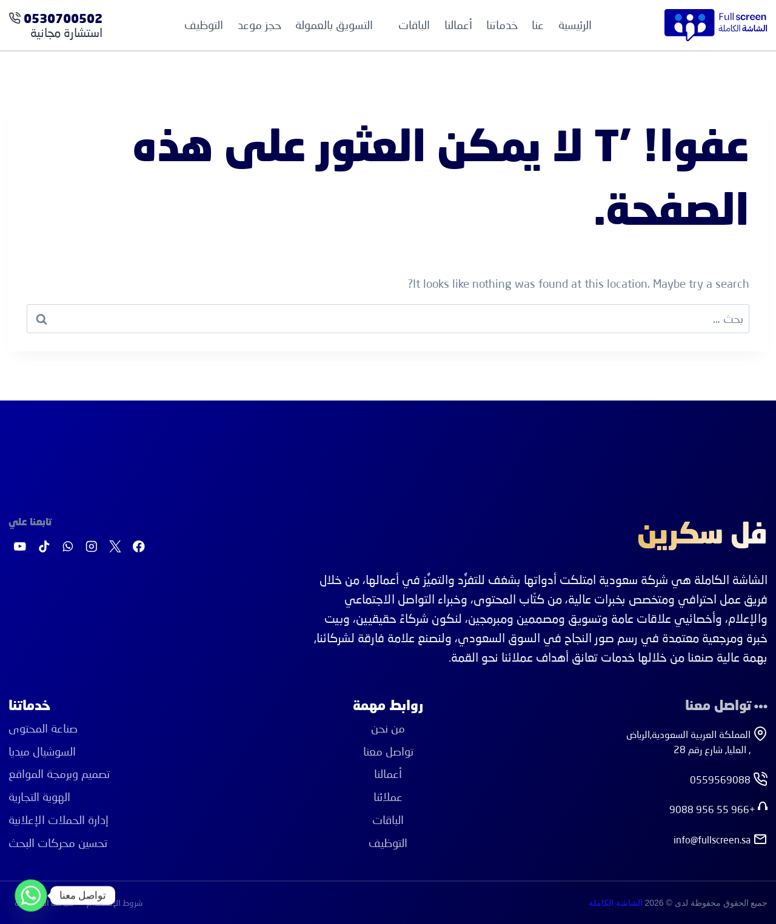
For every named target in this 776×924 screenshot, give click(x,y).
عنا (538, 25)
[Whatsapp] (31, 895)
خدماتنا (502, 25)
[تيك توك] (44, 547)
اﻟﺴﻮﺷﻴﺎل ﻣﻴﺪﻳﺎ (42, 751)
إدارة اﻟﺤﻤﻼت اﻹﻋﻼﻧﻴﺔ (58, 819)
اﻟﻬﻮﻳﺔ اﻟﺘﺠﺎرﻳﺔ (39, 796)
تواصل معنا (388, 751)
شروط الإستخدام (115, 902)
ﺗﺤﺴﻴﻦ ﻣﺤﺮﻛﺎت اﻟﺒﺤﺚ (57, 842)
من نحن (388, 728)
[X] (115, 547)
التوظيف (203, 25)
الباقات (388, 819)
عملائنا (388, 796)
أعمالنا (458, 25)
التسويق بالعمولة (334, 25)
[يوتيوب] (20, 547)
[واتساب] (67, 547)
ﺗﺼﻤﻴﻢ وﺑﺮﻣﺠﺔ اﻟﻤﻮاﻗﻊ (59, 773)
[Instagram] (91, 547)
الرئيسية (575, 25)
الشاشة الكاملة (616, 903)
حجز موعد (259, 25)
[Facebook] (139, 547)
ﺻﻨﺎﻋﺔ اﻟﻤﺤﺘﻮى (43, 728)
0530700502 (63, 20)
